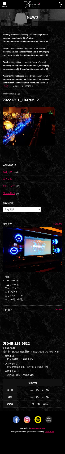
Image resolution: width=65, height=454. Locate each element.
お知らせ (7, 171)
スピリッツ (9, 186)
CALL (60, 4)
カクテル (7, 179)
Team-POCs (49, 431)
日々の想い (9, 193)
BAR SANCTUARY (37, 428)
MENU (4, 4)
